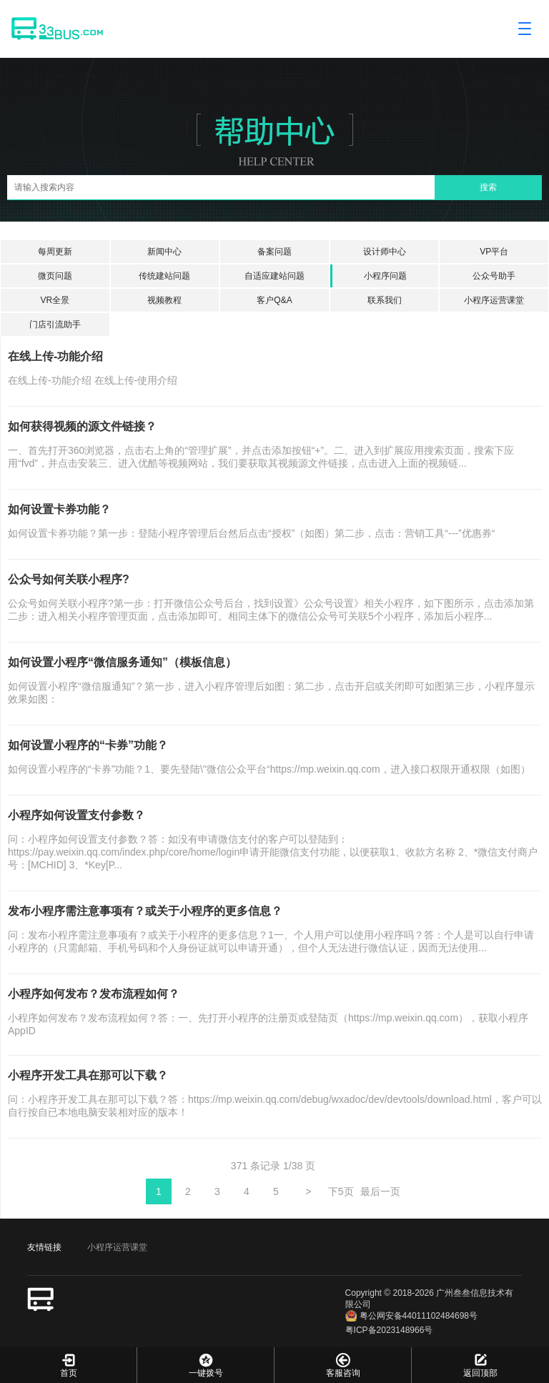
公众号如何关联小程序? (68, 579)
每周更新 (55, 252)
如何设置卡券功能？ (59, 509)
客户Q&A (274, 300)
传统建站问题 (164, 276)
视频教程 (164, 300)
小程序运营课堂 (494, 300)
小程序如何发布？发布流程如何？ (93, 994)
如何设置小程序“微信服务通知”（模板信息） (122, 662)
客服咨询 (342, 1364)
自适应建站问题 (274, 276)
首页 (68, 1364)
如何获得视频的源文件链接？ (82, 426)
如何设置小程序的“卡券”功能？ (88, 745)
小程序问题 (385, 276)
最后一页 (380, 1191)
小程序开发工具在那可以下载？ (88, 1075)
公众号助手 (494, 276)
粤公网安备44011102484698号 (411, 1316)
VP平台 (494, 252)
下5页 (341, 1191)
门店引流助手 (55, 324)
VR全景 (54, 300)
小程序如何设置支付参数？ (76, 815)
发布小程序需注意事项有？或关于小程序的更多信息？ (145, 911)
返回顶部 (480, 1364)
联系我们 (384, 300)
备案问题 (274, 252)
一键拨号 (205, 1364)
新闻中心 (164, 252)
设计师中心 (384, 252)
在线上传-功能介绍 (55, 356)
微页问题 (55, 276)
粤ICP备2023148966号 (389, 1330)
